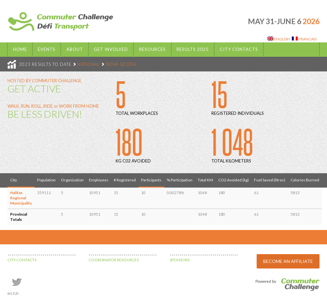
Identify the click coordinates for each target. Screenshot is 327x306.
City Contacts (239, 49)
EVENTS (46, 49)
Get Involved (111, 49)
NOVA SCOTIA (121, 64)
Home (20, 49)
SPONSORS (180, 259)
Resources (152, 49)
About (74, 49)
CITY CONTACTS (21, 259)
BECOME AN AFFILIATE (288, 261)
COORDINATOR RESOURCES (114, 259)
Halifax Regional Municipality (21, 198)
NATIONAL (89, 64)
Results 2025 (193, 49)
